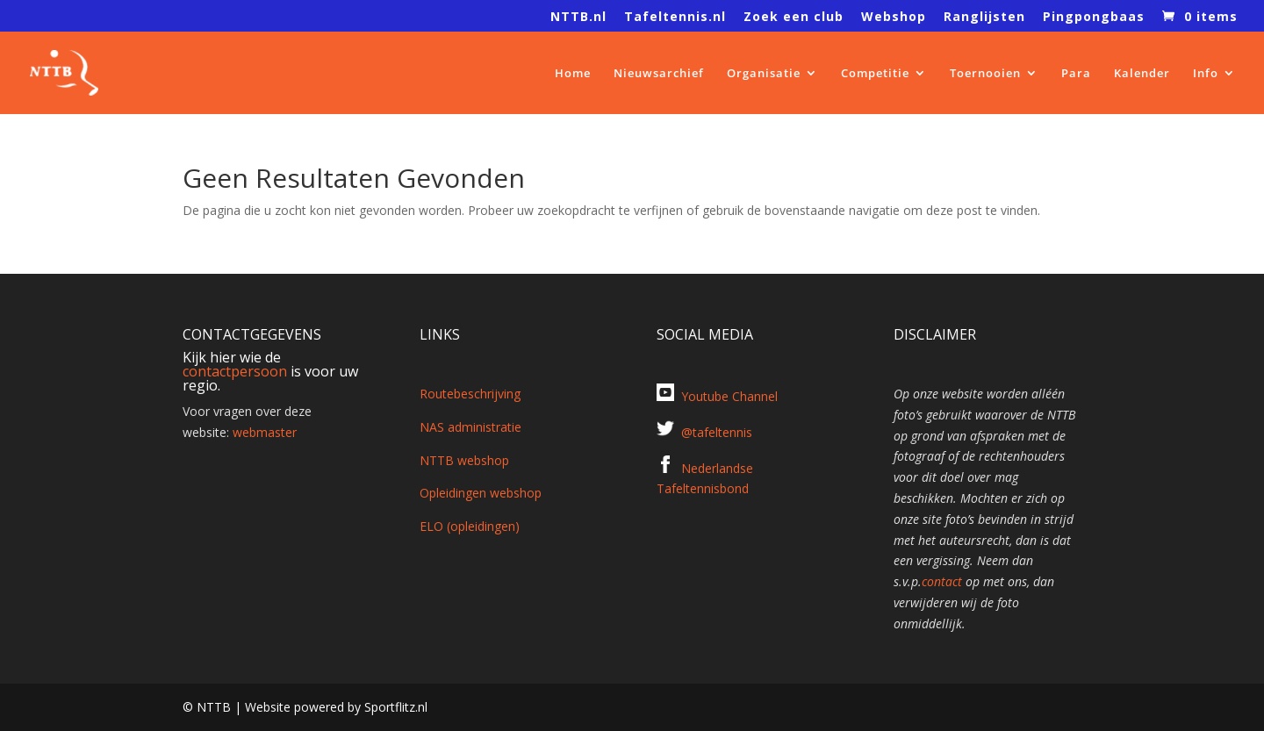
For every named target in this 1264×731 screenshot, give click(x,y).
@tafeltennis (716, 432)
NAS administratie (470, 427)
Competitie (875, 74)
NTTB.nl (578, 18)
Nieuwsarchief (659, 74)
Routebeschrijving (470, 393)
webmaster (265, 432)
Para (1076, 74)
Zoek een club (793, 18)
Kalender (1142, 74)
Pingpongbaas (1094, 18)
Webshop (893, 18)
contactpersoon (235, 371)
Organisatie (764, 74)
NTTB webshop (464, 460)
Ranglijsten (984, 18)
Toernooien (985, 74)
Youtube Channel (729, 396)
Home (573, 74)
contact (942, 581)
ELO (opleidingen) (470, 526)
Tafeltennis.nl (675, 18)
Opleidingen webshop (481, 492)
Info (1205, 74)
